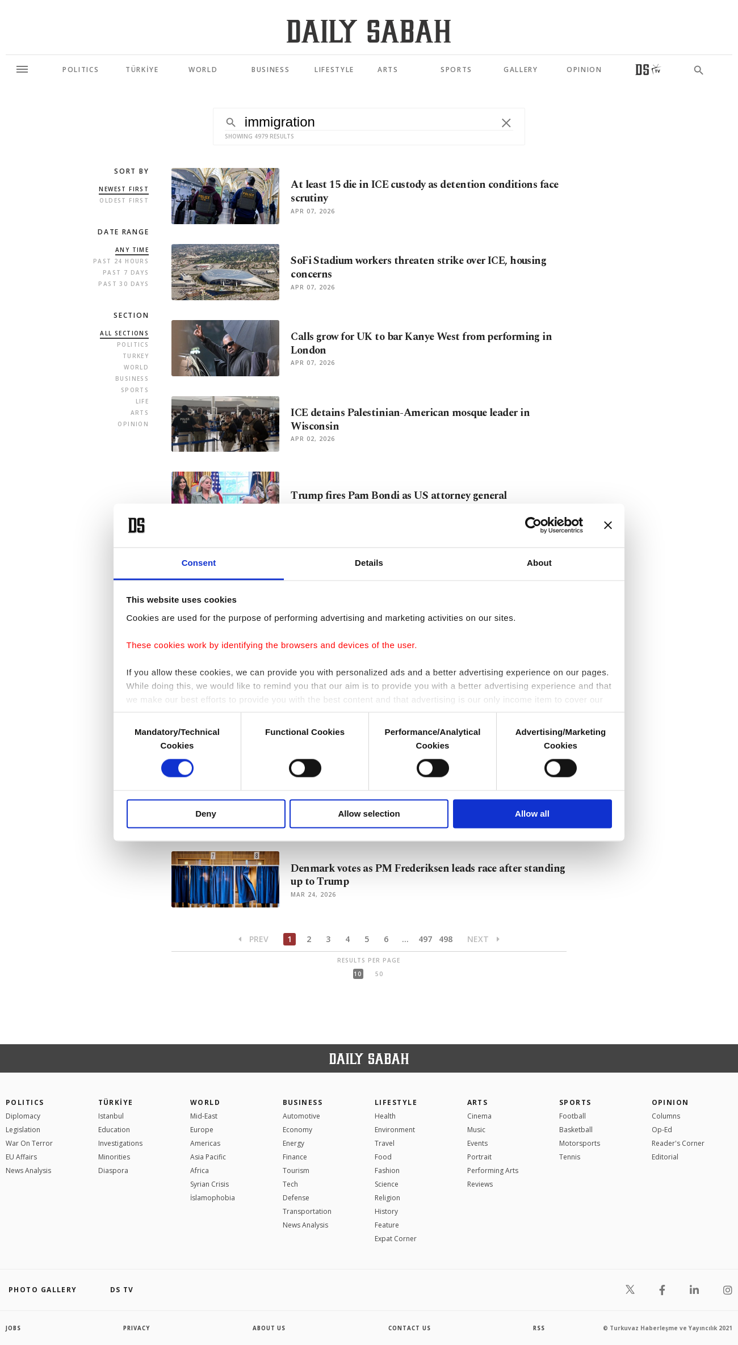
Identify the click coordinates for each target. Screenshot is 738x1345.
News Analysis (28, 1170)
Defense (296, 1198)
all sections (124, 333)
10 (358, 974)
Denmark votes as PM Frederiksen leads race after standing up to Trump (410, 875)
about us (269, 1328)
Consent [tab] (199, 563)
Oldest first (124, 200)
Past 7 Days (126, 272)
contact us (410, 1328)
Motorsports (579, 1143)
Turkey (136, 356)
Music (476, 1129)
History (386, 1211)
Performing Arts (492, 1170)
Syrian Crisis (209, 1184)
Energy (293, 1143)
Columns (666, 1116)
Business (132, 379)
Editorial (665, 1157)
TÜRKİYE (115, 1102)
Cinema (479, 1116)
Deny (205, 813)
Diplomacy (23, 1116)
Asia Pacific (208, 1157)
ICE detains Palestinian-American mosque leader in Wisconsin (414, 420)
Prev (253, 939)
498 (445, 939)
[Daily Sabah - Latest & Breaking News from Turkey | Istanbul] (369, 31)
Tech (290, 1184)
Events (477, 1143)
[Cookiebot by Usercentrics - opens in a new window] (533, 525)
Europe (201, 1129)
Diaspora (113, 1170)
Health (385, 1116)
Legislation (23, 1129)
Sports (135, 390)
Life (142, 401)
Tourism (296, 1170)
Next (483, 939)
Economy (297, 1129)
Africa (199, 1170)
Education (114, 1129)
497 (425, 939)
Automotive (301, 1116)
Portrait (479, 1157)
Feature (387, 1225)
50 (379, 974)
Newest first (124, 189)
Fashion (387, 1170)
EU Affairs (21, 1157)
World (136, 367)
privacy (137, 1328)
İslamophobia (212, 1198)
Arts (140, 413)
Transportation (307, 1211)
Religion (387, 1198)
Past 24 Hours (121, 261)
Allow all (532, 813)
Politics (133, 344)
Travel (385, 1143)
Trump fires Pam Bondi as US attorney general (401, 495)
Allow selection (369, 813)
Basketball (576, 1129)
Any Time (132, 250)
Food (383, 1157)
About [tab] (539, 563)
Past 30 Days (123, 284)
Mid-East (203, 1116)
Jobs (14, 1328)
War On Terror (29, 1143)
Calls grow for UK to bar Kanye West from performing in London (425, 344)
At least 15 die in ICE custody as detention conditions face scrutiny (419, 192)
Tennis (569, 1157)
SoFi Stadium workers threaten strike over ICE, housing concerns (424, 268)
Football (572, 1116)
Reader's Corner (678, 1143)
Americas (205, 1143)
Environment (395, 1129)
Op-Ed (662, 1129)
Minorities (114, 1157)
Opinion (133, 424)
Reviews (480, 1184)
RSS (538, 1328)
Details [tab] (369, 563)
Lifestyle (396, 1102)
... (405, 939)
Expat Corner (396, 1238)
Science (387, 1184)
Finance (295, 1157)
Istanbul (111, 1116)
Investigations (120, 1143)
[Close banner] (608, 525)
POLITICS (25, 1102)
